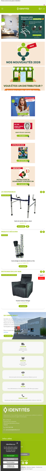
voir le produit (21, 226)
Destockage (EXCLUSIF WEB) (11, 271)
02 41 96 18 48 (9, 427)
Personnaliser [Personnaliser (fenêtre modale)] (11, 462)
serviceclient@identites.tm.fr (13, 429)
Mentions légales (31, 467)
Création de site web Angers (25, 469)
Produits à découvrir (9, 231)
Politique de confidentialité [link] (11, 466)
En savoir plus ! (8, 335)
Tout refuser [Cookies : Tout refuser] (10, 459)
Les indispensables (8, 192)
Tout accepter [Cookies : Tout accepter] (10, 455)
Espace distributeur (23, 454)
